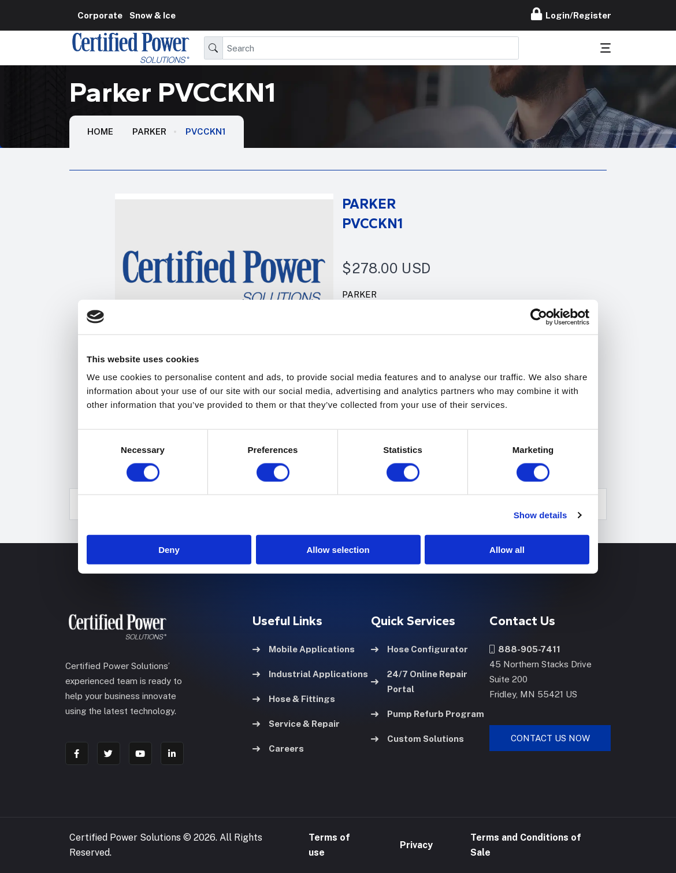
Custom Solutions (417, 739)
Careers (278, 748)
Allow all (507, 550)
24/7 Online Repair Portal (419, 681)
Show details (540, 514)
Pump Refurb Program (427, 714)
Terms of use (329, 845)
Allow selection (337, 550)
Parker (149, 131)
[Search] (370, 48)
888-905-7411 (524, 649)
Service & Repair (296, 724)
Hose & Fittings (293, 699)
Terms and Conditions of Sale (525, 845)
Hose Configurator (419, 649)
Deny (169, 550)
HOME (100, 131)
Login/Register (571, 14)
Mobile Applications (303, 649)
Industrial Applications (310, 674)
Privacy (416, 844)
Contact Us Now (550, 738)
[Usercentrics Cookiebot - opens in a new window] (538, 316)
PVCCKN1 (205, 131)
